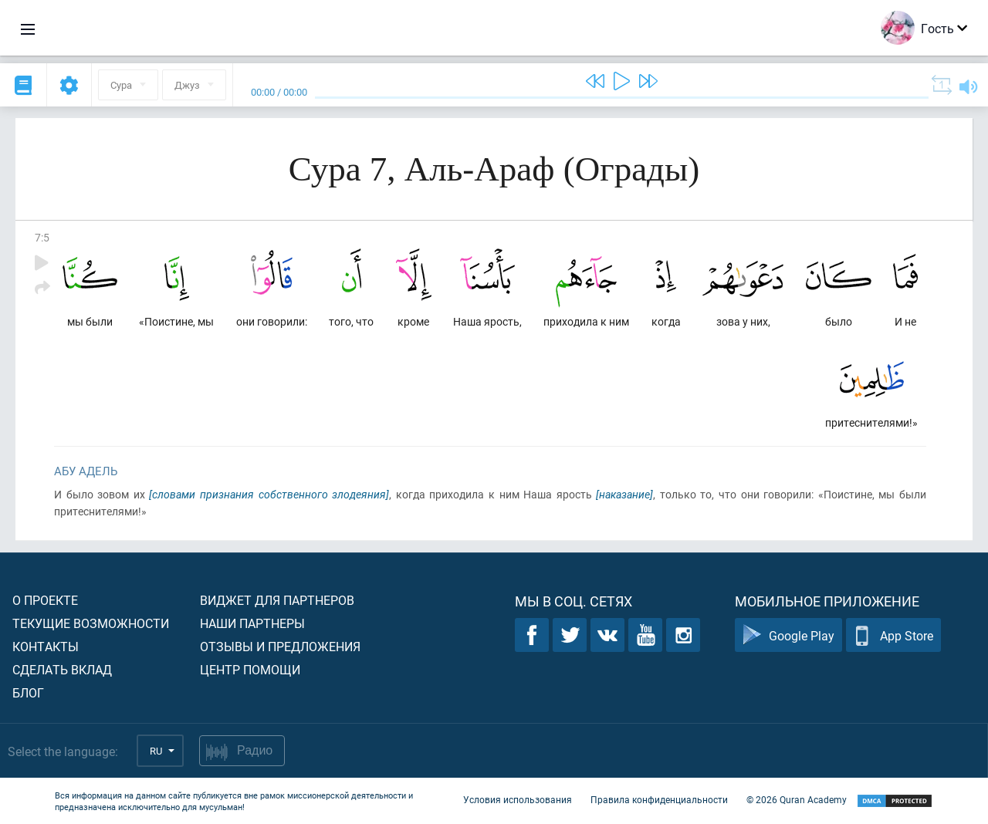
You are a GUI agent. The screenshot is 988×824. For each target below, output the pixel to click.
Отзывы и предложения (280, 646)
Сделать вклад (62, 669)
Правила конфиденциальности (659, 799)
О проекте (45, 600)
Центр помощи (250, 669)
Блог (28, 692)
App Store (893, 635)
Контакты (45, 646)
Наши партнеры (252, 623)
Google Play (788, 635)
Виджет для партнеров (277, 600)
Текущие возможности (90, 623)
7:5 (42, 237)
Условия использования (517, 799)
